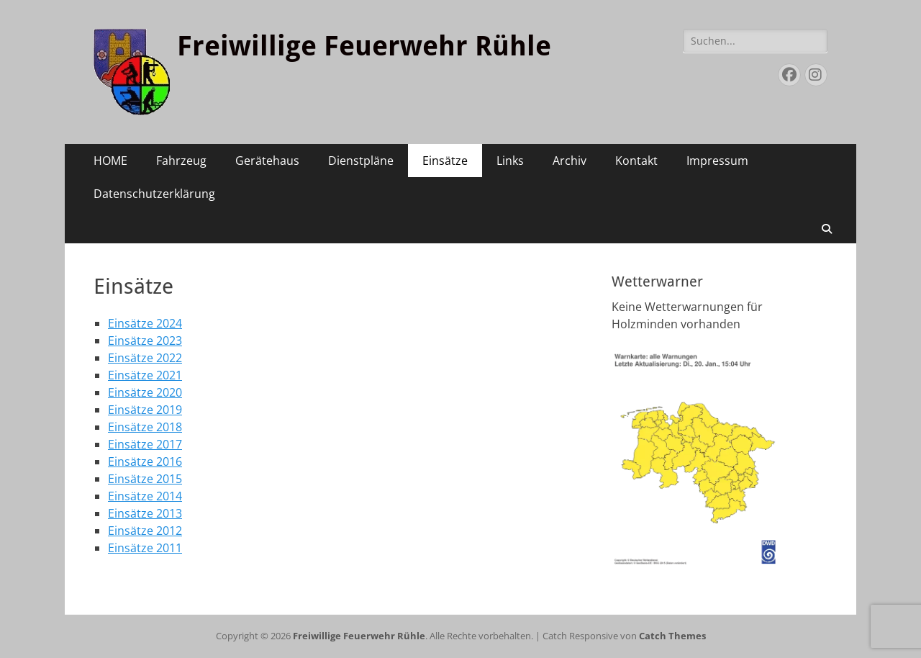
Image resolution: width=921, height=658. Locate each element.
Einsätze (445, 160)
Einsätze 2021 (145, 375)
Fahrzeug (181, 160)
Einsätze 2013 (145, 513)
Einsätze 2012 (145, 530)
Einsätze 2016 (145, 461)
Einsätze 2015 (145, 479)
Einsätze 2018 (145, 427)
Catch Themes (672, 635)
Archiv (569, 160)
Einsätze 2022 (145, 358)
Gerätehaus (267, 160)
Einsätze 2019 (145, 410)
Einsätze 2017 (145, 444)
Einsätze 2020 (145, 392)
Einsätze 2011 (145, 548)
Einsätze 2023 (145, 340)
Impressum (717, 160)
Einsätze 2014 (145, 496)
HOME (110, 160)
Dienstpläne (361, 160)
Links (510, 160)
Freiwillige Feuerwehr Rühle (364, 46)
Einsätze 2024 (145, 323)
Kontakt (636, 160)
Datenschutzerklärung (154, 194)
